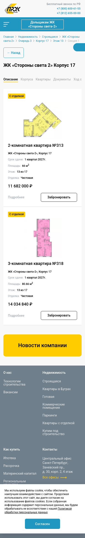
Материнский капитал (19, 473)
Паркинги (50, 415)
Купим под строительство (54, 432)
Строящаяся (52, 381)
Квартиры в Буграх (57, 389)
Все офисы (51, 477)
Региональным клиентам (14, 482)
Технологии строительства (14, 382)
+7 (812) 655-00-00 (68, 13)
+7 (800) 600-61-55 (68, 8)
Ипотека (9, 458)
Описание (10, 79)
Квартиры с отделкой (59, 423)
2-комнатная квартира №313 (35, 145)
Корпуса (27, 79)
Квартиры (43, 79)
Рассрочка (11, 466)
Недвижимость (54, 372)
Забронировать (58, 197)
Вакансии (10, 392)
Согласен (42, 524)
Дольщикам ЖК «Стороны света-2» (42, 24)
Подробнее (16, 197)
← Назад (13, 53)
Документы (62, 79)
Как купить (11, 449)
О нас (7, 372)
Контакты (50, 449)
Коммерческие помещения (54, 406)
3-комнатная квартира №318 (35, 263)
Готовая (48, 397)
